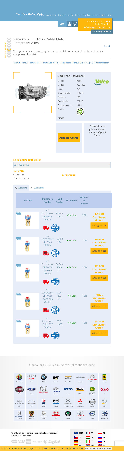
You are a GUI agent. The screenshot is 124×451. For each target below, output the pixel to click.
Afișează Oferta (68, 137)
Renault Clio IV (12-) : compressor (56, 62)
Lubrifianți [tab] (37, 187)
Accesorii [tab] (21, 187)
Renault (16, 62)
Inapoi (107, 42)
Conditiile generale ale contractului (42, 433)
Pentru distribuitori (47, 15)
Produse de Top (78, 15)
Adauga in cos (99, 225)
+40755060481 (102, 24)
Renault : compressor (31, 62)
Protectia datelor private (22, 435)
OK (86, 448)
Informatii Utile (63, 15)
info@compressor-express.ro (97, 27)
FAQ (89, 15)
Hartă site (108, 15)
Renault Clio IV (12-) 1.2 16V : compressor (91, 62)
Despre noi (97, 15)
